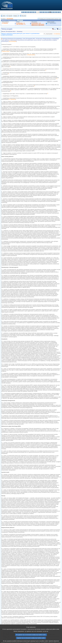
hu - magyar (45, 12)
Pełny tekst (24, 15)
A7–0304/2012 (12, 99)
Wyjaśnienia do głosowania (37, 24)
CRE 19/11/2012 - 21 (20, 24)
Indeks (4, 15)
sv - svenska (60, 12)
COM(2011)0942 (31, 54)
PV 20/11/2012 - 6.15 (36, 23)
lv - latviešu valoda (42, 12)
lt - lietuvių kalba (43, 12)
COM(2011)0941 (5, 51)
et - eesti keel (30, 12)
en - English (33, 12)
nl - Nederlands (48, 12)
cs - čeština (25, 12)
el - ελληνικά (32, 12)
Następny (15, 15)
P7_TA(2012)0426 (52, 23)
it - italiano (40, 12)
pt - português (51, 12)
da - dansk (27, 12)
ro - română (53, 12)
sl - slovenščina (56, 12)
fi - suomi (58, 12)
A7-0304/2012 (5, 23)
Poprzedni (10, 15)
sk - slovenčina (55, 12)
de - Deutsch (28, 12)
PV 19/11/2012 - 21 (20, 23)
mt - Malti (46, 12)
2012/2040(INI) (10, 18)
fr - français (35, 12)
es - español (23, 12)
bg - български (22, 12)
